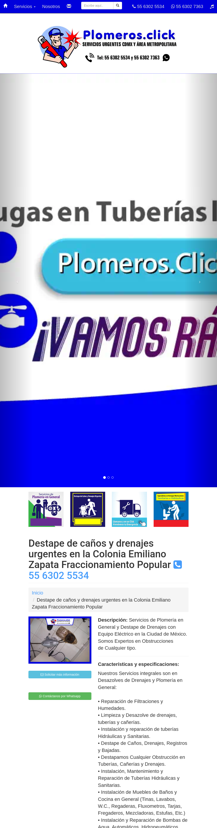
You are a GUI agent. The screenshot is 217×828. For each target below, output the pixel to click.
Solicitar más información (59, 674)
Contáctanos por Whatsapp (59, 696)
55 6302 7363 (187, 6)
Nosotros (51, 6)
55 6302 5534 (148, 6)
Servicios (25, 6)
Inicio (37, 593)
